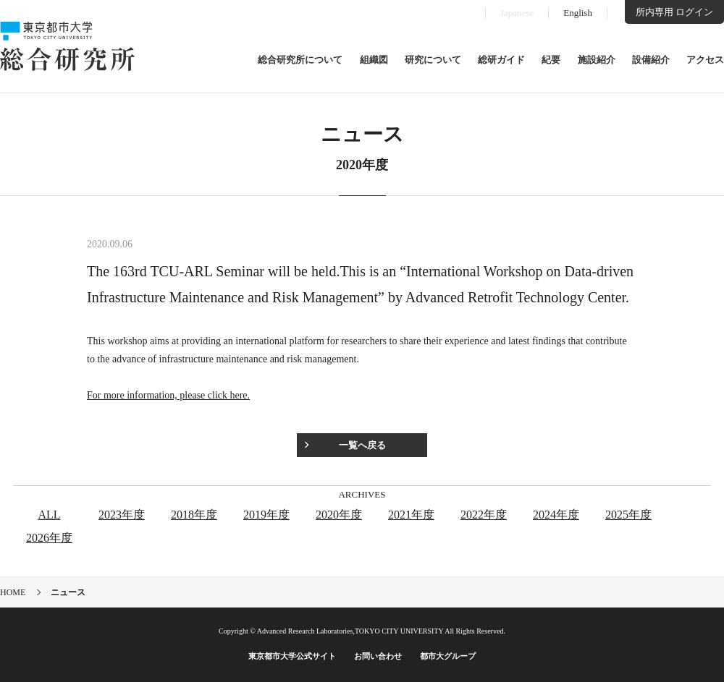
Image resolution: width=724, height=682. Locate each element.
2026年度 (49, 538)
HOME (12, 592)
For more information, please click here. (168, 395)
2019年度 (266, 514)
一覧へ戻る (362, 445)
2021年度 (411, 514)
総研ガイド (501, 59)
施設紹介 (596, 59)
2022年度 (483, 514)
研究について (433, 59)
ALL (49, 514)
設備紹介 (651, 59)
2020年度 (339, 514)
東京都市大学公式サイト (292, 656)
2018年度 (194, 514)
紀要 (551, 59)
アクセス (705, 59)
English (577, 12)
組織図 (374, 59)
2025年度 (628, 514)
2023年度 (121, 514)
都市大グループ (448, 656)
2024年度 (556, 514)
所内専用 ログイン (674, 12)
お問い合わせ (378, 656)
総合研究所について (300, 59)
